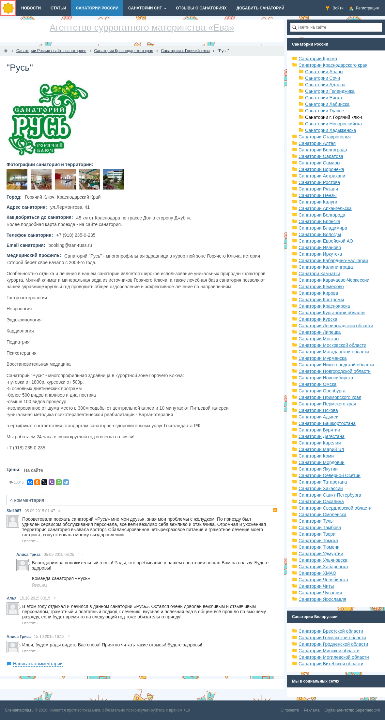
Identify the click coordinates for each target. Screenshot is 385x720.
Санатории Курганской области (332, 312)
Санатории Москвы (319, 338)
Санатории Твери (317, 534)
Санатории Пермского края (327, 403)
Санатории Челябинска (323, 579)
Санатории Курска (318, 319)
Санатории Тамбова (320, 527)
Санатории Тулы (316, 521)
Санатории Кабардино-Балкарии (333, 260)
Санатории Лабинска (327, 104)
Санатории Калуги (318, 202)
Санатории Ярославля (322, 599)
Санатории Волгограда (323, 149)
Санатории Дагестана (322, 436)
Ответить (30, 541)
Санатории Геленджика (330, 91)
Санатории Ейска (323, 97)
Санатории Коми (316, 456)
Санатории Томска (318, 540)
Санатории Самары (319, 162)
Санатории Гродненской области (333, 644)
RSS (274, 510)
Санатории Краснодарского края (333, 65)
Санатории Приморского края (330, 397)
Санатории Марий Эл (321, 449)
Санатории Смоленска (322, 514)
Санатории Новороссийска (333, 123)
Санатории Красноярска (324, 306)
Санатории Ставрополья (325, 136)
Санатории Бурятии (319, 429)
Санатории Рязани (318, 188)
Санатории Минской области (329, 650)
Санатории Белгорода (322, 215)
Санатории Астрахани (322, 175)
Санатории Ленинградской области (336, 325)
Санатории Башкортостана (327, 423)
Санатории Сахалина (321, 501)
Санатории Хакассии (321, 488)
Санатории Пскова (318, 410)
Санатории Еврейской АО (326, 241)
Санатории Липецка (320, 332)
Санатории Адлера (325, 84)
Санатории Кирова (318, 293)
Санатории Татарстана (323, 482)
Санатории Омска (317, 384)
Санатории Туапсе (324, 110)
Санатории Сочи (322, 78)
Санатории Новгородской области (335, 371)
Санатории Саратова (321, 156)
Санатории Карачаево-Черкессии (334, 280)
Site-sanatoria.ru (19, 710)
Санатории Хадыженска (330, 130)
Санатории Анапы (324, 71)
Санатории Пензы (318, 195)
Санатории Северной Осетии (330, 475)
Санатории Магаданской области (334, 351)
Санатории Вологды (320, 234)
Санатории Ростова (319, 182)
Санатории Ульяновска (323, 560)
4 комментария (27, 500)
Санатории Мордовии (322, 462)
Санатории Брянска (319, 221)
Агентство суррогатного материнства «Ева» (142, 27)
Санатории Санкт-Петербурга (330, 495)
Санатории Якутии (318, 469)
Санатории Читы (316, 586)
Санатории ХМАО (317, 573)
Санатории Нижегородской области (336, 364)
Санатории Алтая (317, 143)
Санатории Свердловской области (335, 508)
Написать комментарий (38, 663)
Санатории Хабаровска (323, 566)
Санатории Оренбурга (322, 390)
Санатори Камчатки (319, 273)
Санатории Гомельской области (332, 637)
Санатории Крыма (318, 58)
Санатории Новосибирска (326, 377)
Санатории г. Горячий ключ (333, 117)
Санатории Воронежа (321, 169)
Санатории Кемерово (321, 286)
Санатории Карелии (320, 442)
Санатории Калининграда (326, 267)
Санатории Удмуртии (321, 553)
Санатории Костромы (321, 299)
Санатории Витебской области (331, 663)
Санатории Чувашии (320, 592)
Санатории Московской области (332, 345)
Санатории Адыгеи (319, 416)
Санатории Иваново (320, 247)
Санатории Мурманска (322, 358)
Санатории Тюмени (319, 547)
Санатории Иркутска (320, 254)
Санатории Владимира (323, 228)
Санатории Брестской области (331, 631)
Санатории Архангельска (325, 208)
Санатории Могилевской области (334, 657)
